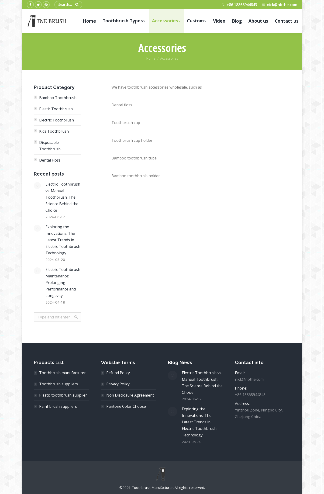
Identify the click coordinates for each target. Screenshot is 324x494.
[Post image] (37, 185)
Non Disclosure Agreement (130, 395)
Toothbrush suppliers (58, 384)
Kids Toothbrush (54, 131)
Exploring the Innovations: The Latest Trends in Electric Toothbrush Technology (62, 240)
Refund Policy (118, 372)
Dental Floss (50, 160)
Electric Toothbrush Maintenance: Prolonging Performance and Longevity (62, 282)
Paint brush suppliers (58, 406)
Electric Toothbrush (56, 120)
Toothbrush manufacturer (62, 372)
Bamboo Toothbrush (57, 97)
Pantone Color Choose (126, 406)
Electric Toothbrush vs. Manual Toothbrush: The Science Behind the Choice (62, 197)
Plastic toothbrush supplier (63, 395)
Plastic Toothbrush (56, 108)
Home (150, 58)
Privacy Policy (118, 384)
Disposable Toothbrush (50, 146)
